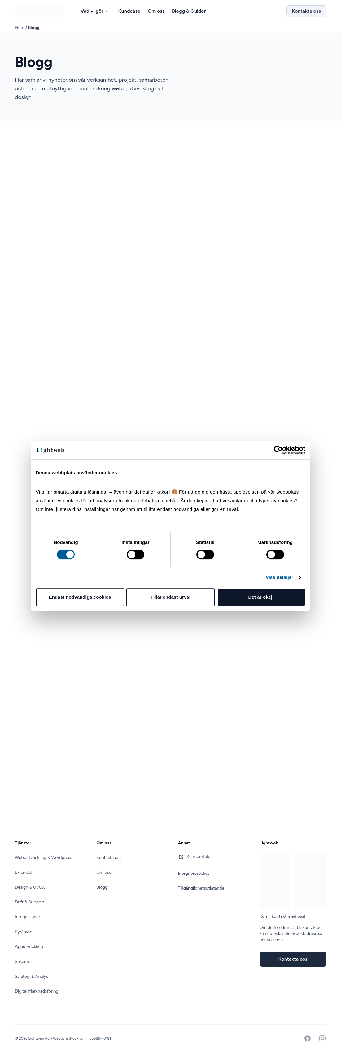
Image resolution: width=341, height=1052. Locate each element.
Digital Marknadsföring (37, 991)
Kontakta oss (306, 11)
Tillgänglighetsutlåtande (201, 888)
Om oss (103, 872)
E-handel (23, 872)
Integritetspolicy (194, 873)
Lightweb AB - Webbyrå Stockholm (58, 1038)
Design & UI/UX (30, 887)
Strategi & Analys (31, 976)
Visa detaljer (279, 577)
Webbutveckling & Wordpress (43, 857)
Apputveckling (29, 946)
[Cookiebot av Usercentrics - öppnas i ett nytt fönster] (278, 450)
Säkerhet (23, 961)
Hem (19, 27)
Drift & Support (29, 902)
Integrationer (27, 917)
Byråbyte (23, 931)
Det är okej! (261, 597)
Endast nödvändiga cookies (80, 597)
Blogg (101, 887)
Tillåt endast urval (170, 597)
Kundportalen (195, 857)
